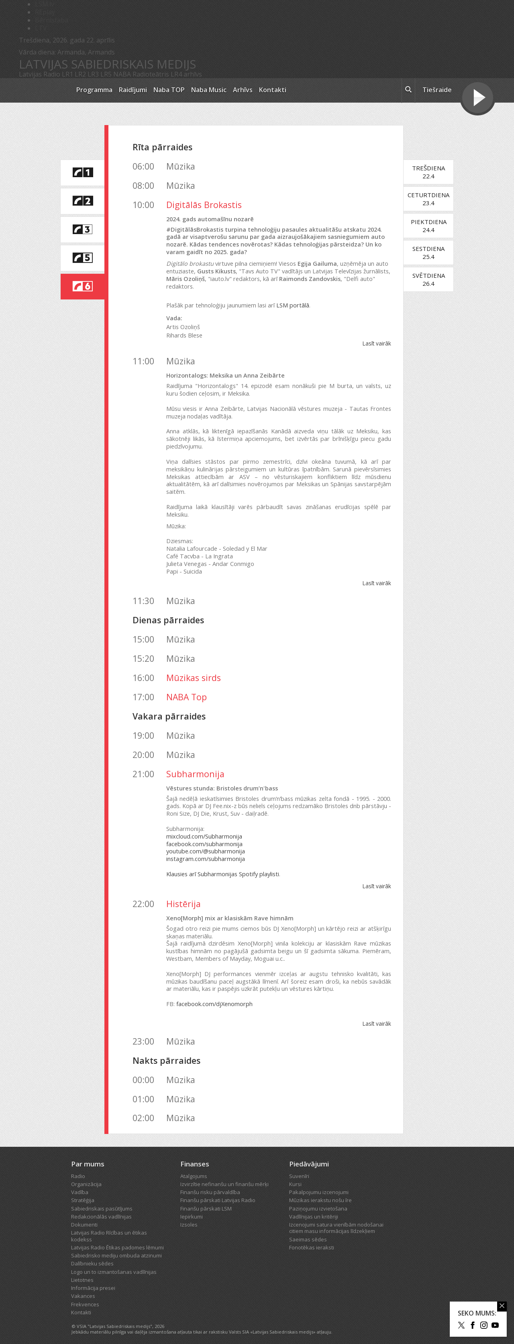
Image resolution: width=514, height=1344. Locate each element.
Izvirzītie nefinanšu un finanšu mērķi (224, 1176)
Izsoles (189, 1217)
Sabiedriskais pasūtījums (102, 1201)
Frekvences (85, 1296)
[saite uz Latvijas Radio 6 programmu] (82, 286)
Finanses (194, 1156)
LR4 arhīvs (186, 74)
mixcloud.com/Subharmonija (204, 829)
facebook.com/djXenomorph (214, 996)
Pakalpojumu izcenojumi (319, 1184)
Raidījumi (133, 89)
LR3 (93, 74)
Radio (78, 1168)
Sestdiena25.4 (433, 253)
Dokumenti (84, 1217)
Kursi (295, 1176)
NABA (122, 74)
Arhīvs (243, 89)
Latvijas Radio (39, 74)
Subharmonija (195, 766)
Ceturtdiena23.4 (433, 199)
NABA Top (186, 689)
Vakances (83, 1288)
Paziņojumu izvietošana (318, 1201)
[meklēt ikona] (408, 90)
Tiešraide (437, 89)
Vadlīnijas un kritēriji (313, 1209)
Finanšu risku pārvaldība (210, 1184)
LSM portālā (292, 305)
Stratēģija (82, 1192)
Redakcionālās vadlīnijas (101, 1209)
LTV (41, 28)
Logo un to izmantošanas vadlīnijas (114, 1264)
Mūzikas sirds (193, 670)
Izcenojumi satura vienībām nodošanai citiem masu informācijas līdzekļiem (336, 1220)
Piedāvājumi (309, 1156)
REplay (45, 12)
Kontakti (272, 89)
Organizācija (86, 1176)
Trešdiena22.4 (432, 172)
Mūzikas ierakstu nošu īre (320, 1192)
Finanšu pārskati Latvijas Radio (217, 1192)
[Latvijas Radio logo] (43, 90)
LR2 (80, 74)
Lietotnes (82, 1272)
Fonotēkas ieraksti (311, 1239)
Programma (94, 89)
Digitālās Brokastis (204, 204)
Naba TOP (169, 89)
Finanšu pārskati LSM (206, 1201)
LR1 (67, 74)
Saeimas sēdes (308, 1231)
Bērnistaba (51, 20)
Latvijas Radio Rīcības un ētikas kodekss (109, 1228)
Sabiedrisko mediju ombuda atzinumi (116, 1247)
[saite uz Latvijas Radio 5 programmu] (82, 258)
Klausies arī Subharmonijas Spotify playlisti (222, 866)
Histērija (183, 896)
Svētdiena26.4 (432, 279)
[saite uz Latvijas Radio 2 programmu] (82, 201)
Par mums (87, 1156)
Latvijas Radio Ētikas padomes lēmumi (117, 1239)
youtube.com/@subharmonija (205, 844)
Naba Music (208, 89)
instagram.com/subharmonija (205, 851)
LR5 (106, 74)
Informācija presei (93, 1280)
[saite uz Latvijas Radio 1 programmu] (82, 173)
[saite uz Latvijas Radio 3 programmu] (82, 229)
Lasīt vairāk (381, 343)
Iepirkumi (191, 1209)
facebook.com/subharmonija (204, 836)
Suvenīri (299, 1168)
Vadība (79, 1184)
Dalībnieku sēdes (92, 1256)
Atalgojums (193, 1168)
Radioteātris (151, 74)
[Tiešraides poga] (477, 98)
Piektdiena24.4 (433, 226)
